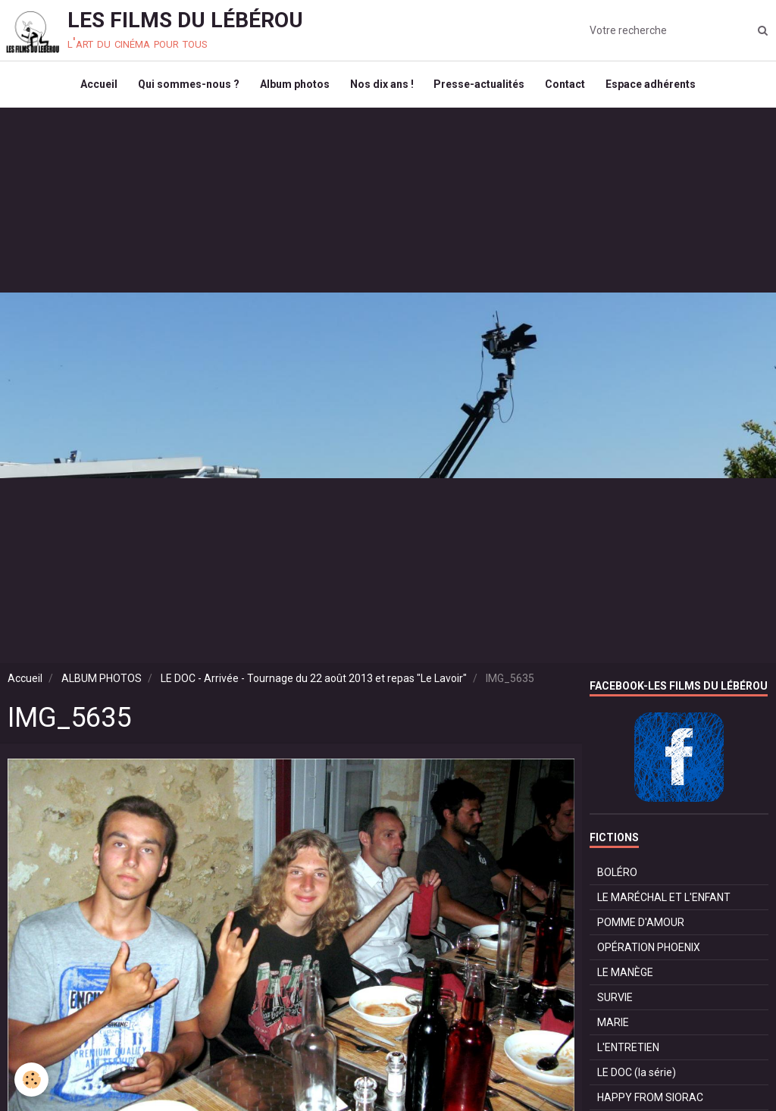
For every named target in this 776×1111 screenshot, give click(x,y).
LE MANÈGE (625, 979)
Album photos (292, 88)
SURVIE (615, 1004)
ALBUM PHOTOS (101, 685)
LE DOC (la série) (636, 1079)
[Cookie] (32, 1079)
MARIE (613, 1029)
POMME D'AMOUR (640, 929)
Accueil (92, 88)
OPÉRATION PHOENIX (648, 954)
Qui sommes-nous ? (184, 88)
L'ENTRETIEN (628, 1054)
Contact (570, 88)
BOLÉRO (617, 879)
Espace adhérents (658, 88)
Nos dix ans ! (382, 88)
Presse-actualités (481, 88)
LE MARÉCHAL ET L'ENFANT (664, 904)
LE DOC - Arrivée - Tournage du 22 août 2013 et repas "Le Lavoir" (314, 685)
